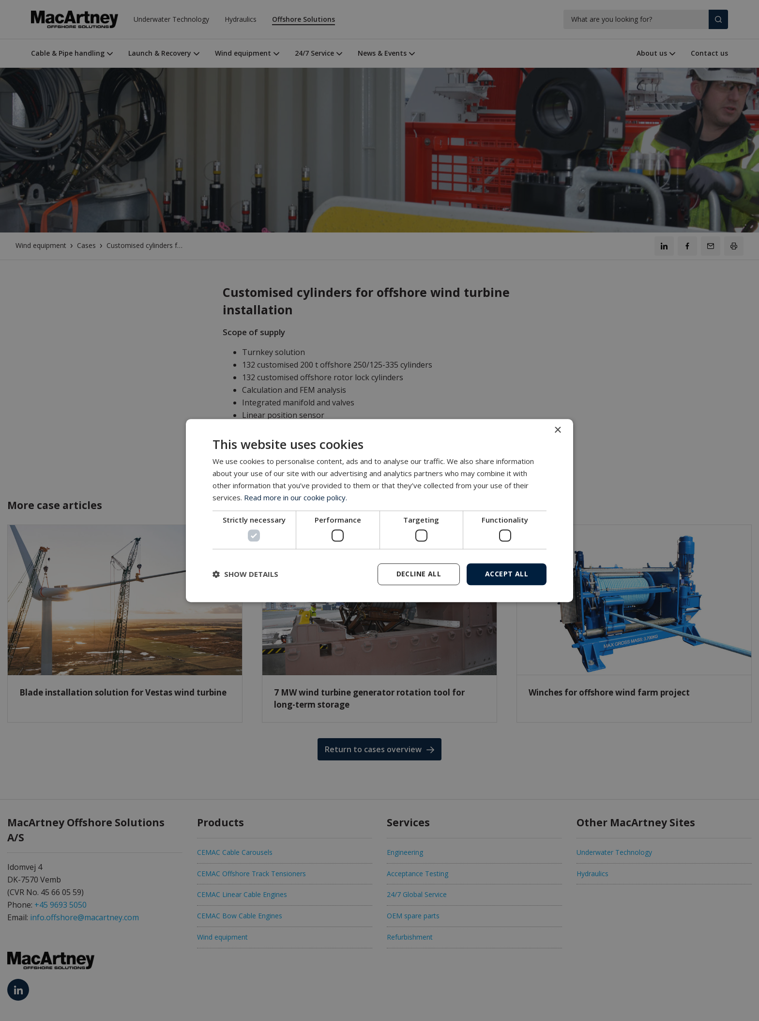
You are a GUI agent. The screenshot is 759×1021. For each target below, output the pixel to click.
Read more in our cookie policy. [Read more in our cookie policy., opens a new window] (295, 497)
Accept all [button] (506, 573)
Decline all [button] (418, 573)
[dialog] (379, 510)
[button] (245, 574)
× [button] (557, 430)
